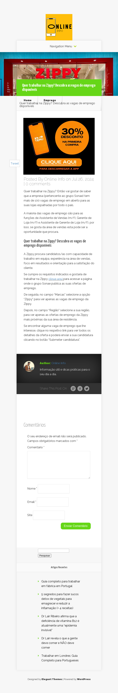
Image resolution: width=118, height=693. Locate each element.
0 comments (38, 183)
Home (28, 100)
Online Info (54, 179)
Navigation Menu (61, 46)
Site (29, 519)
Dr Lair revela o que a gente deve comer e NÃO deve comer (59, 647)
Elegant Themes (52, 683)
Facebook (80, 389)
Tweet (15, 163)
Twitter (86, 389)
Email (31, 506)
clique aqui (55, 279)
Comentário (35, 447)
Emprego (50, 100)
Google (73, 389)
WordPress (84, 683)
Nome (32, 493)
